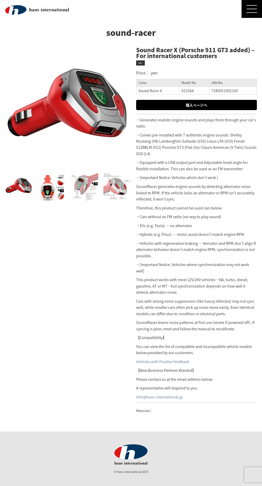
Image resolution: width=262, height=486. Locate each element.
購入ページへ (196, 105)
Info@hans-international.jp (159, 397)
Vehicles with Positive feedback (162, 361)
